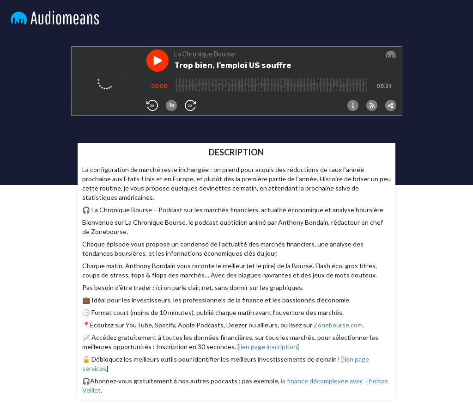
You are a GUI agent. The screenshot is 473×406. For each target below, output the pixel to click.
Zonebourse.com (338, 325)
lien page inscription (268, 347)
